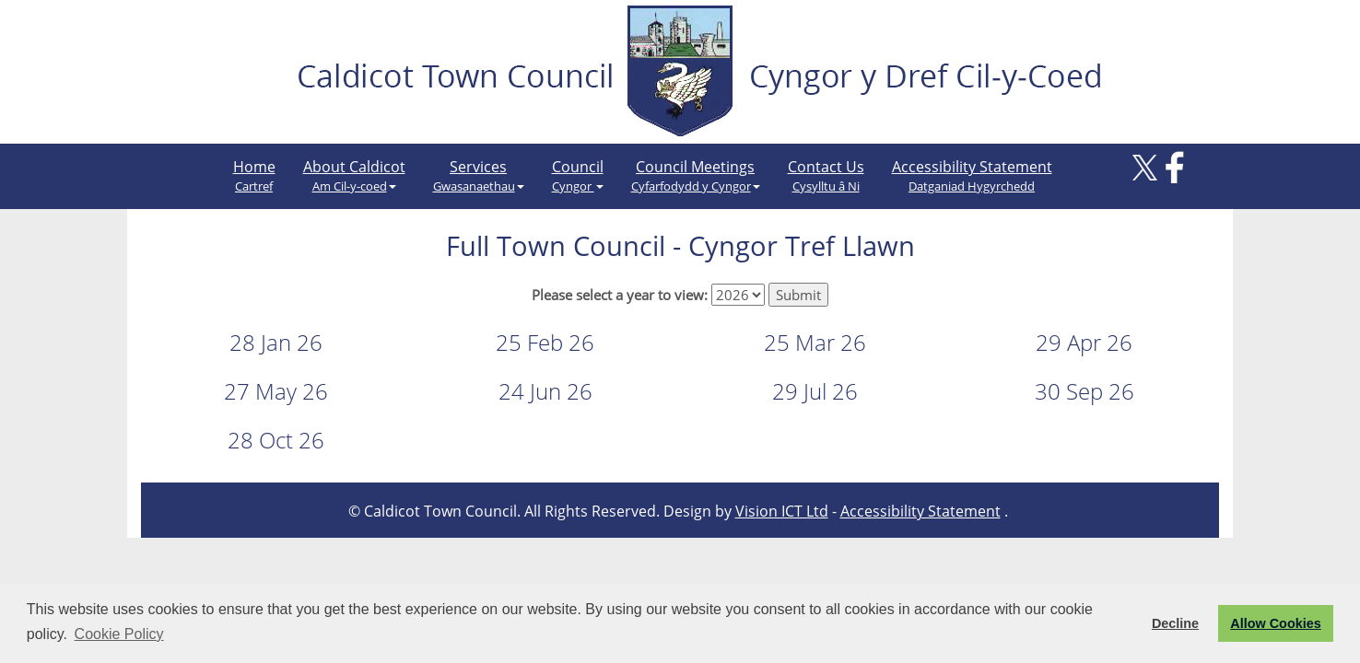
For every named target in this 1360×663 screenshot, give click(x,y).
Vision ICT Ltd (781, 511)
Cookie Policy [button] (119, 634)
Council (578, 175)
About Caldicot (354, 175)
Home (254, 175)
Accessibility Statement (972, 175)
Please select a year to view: (620, 294)
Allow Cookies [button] (1275, 623)
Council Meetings (695, 175)
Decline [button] (1175, 623)
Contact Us (826, 175)
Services (478, 175)
